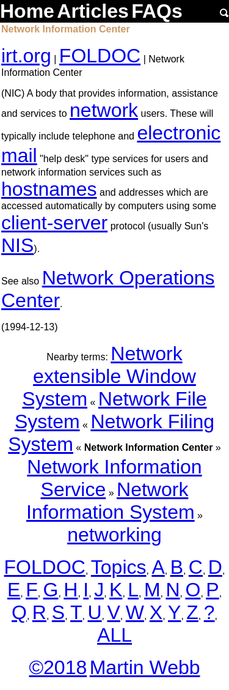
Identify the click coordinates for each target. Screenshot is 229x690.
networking (114, 535)
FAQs (157, 11)
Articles (92, 11)
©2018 (58, 667)
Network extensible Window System (109, 376)
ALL (114, 635)
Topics (119, 567)
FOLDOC (99, 56)
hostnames (49, 189)
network (104, 110)
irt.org (26, 56)
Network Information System (110, 500)
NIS (17, 245)
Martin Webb (145, 667)
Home (27, 11)
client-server (54, 223)
